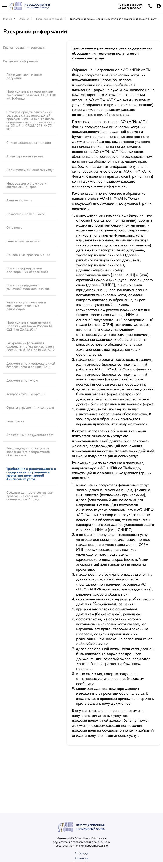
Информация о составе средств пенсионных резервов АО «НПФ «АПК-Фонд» (31, 95)
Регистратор (15, 421)
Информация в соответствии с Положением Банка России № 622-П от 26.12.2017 (29, 326)
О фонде (81, 853)
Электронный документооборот (29, 434)
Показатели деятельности (25, 213)
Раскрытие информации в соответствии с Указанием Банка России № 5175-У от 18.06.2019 (30, 346)
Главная (7, 19)
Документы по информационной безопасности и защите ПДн (30, 365)
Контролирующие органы (25, 394)
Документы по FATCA (22, 380)
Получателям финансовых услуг (29, 169)
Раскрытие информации (49, 19)
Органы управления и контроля (30, 407)
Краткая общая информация (24, 47)
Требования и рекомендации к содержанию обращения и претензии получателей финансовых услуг (31, 473)
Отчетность (14, 227)
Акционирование (19, 200)
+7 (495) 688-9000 (130, 4)
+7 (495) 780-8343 (129, 8)
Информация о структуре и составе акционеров (26, 185)
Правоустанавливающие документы (24, 76)
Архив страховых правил (24, 156)
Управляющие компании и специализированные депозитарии (26, 305)
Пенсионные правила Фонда (28, 254)
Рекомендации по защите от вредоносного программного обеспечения (28, 452)
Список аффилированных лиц (28, 142)
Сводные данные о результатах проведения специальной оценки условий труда (29, 496)
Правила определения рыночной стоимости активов (27, 287)
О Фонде (24, 19)
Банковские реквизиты (23, 241)
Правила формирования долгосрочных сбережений (27, 270)
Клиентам (81, 858)
